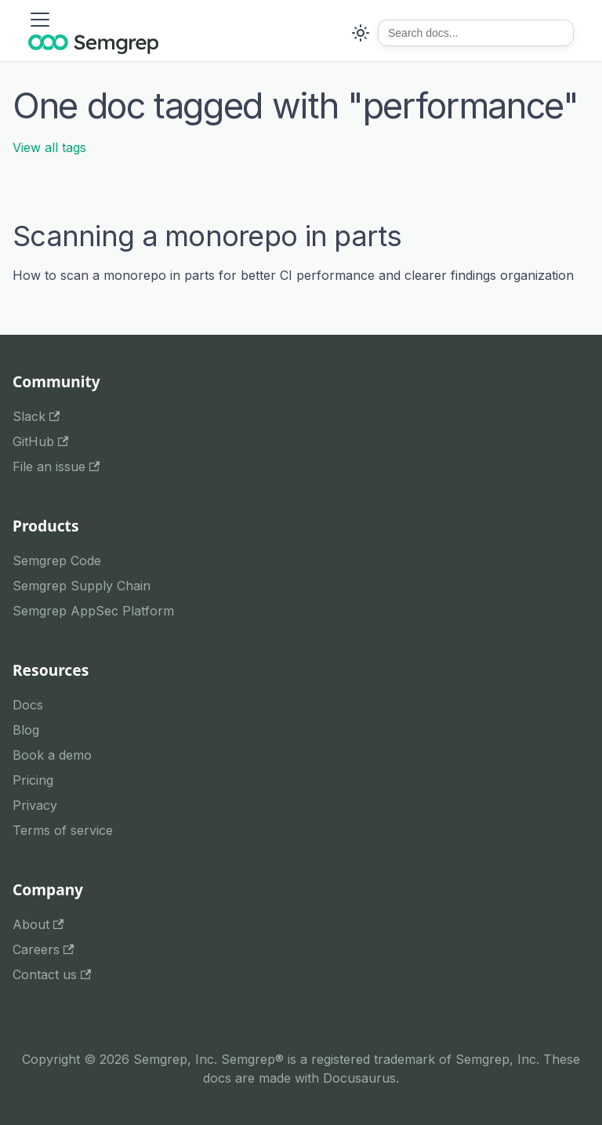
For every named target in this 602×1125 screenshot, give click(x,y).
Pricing (33, 780)
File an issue (56, 466)
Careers (43, 949)
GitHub (40, 441)
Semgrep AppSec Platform (93, 611)
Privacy (35, 805)
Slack (36, 416)
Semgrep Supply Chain (81, 585)
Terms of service (63, 830)
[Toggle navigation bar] (40, 19)
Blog (26, 730)
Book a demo (52, 755)
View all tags (49, 147)
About (38, 924)
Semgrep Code (57, 560)
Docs (28, 705)
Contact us (52, 974)
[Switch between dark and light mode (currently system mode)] (360, 32)
